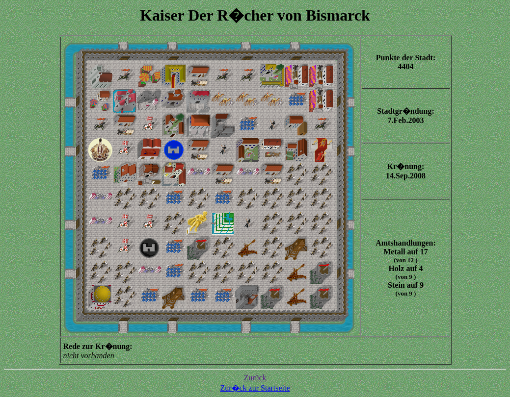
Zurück (254, 377)
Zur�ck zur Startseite (255, 388)
